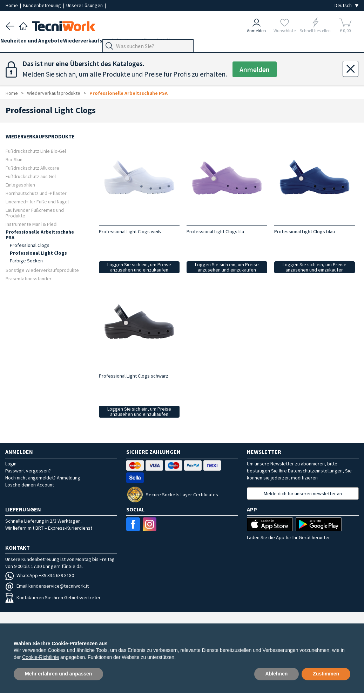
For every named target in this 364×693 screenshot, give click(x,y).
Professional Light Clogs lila (215, 231)
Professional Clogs (29, 245)
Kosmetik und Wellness (169, 42)
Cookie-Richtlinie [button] (40, 657)
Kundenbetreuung (42, 5)
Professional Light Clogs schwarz (133, 376)
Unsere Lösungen (85, 5)
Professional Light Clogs (38, 253)
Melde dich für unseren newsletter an (303, 493)
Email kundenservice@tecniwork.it (47, 586)
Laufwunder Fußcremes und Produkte (35, 212)
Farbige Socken (26, 260)
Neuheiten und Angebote (37, 42)
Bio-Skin (14, 159)
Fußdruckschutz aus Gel (31, 176)
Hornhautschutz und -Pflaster (36, 193)
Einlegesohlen (20, 185)
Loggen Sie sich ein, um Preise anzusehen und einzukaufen (139, 267)
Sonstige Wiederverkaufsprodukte (42, 270)
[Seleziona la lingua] (346, 5)
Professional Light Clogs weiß (130, 231)
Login (10, 463)
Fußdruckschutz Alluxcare (32, 168)
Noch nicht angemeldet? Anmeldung (42, 478)
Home (12, 5)
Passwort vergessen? (28, 471)
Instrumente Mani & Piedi (32, 224)
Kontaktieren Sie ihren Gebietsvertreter (53, 597)
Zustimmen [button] (326, 673)
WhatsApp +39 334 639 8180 (39, 575)
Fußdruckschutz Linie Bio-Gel (36, 151)
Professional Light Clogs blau (304, 231)
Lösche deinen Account (29, 485)
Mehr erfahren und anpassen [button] (58, 673)
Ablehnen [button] (276, 673)
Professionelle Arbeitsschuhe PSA (128, 93)
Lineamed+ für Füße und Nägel (37, 201)
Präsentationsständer (29, 278)
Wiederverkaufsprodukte (104, 42)
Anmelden (255, 69)
